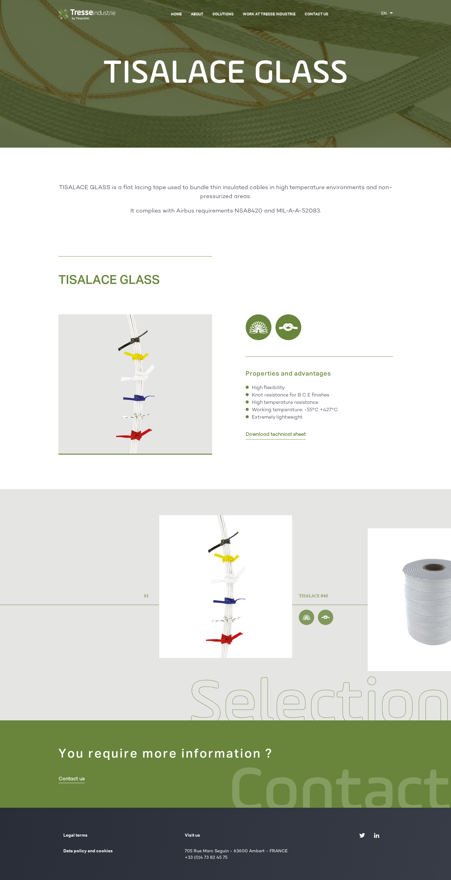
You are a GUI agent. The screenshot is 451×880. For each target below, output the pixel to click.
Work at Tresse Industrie (269, 14)
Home (176, 14)
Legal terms (75, 835)
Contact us (316, 14)
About (197, 14)
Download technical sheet (276, 435)
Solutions (223, 14)
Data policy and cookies (88, 851)
